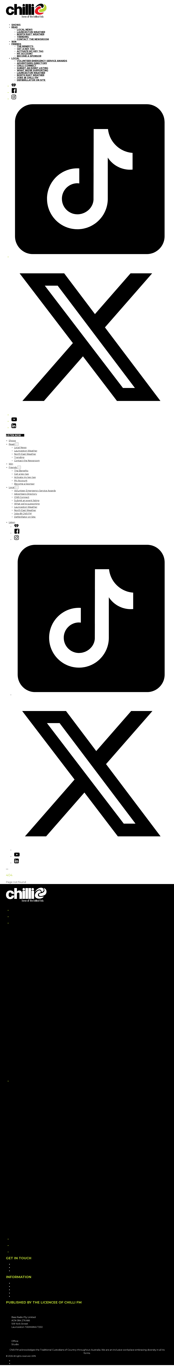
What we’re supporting (32, 70)
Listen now (15, 435)
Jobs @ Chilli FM (27, 77)
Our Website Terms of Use (25, 1293)
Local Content (19, 1296)
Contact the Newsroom (33, 39)
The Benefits (25, 46)
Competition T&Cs (21, 1286)
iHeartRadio (17, 1363)
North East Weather (30, 34)
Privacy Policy (18, 1283)
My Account (25, 53)
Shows (16, 24)
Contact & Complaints (23, 1264)
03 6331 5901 (26, 1344)
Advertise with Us (20, 1267)
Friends (16, 44)
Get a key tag (26, 49)
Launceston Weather (31, 32)
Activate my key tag (30, 51)
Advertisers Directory (32, 63)
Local (15, 58)
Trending (23, 37)
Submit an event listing (32, 68)
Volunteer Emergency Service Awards (42, 61)
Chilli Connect (26, 65)
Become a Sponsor (29, 56)
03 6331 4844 (26, 1341)
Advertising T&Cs (20, 1289)
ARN (13, 1360)
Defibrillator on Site (31, 80)
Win (13, 41)
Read (14, 27)
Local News (25, 29)
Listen (12, 522)
